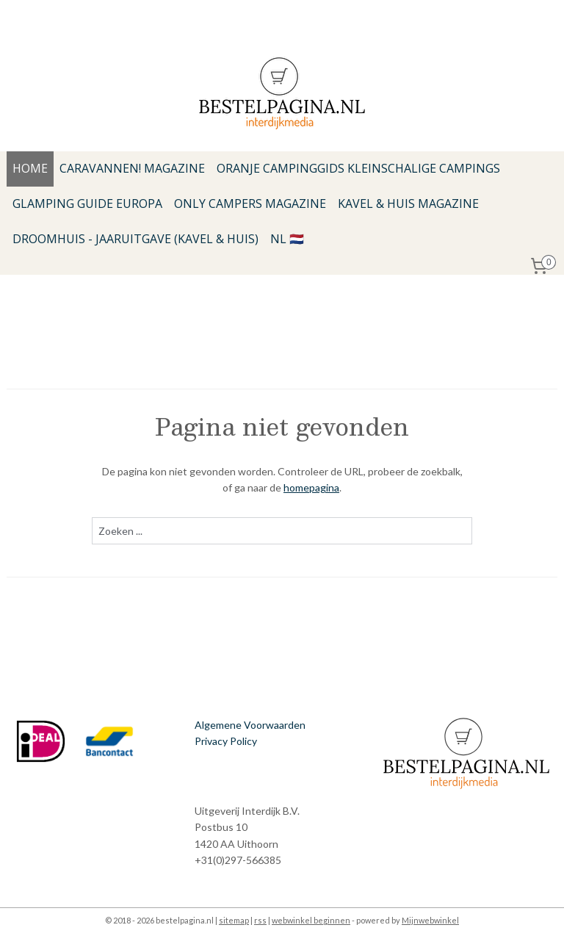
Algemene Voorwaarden (250, 725)
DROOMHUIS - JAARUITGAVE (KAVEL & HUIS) (135, 239)
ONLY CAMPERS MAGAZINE (250, 203)
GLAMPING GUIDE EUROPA (87, 203)
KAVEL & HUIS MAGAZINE (408, 203)
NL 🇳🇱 (287, 239)
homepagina (311, 487)
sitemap (234, 920)
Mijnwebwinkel (430, 920)
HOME (30, 168)
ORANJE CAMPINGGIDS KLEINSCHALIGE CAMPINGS (358, 168)
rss (260, 920)
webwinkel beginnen (311, 920)
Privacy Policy (226, 741)
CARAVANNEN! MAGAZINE (132, 168)
